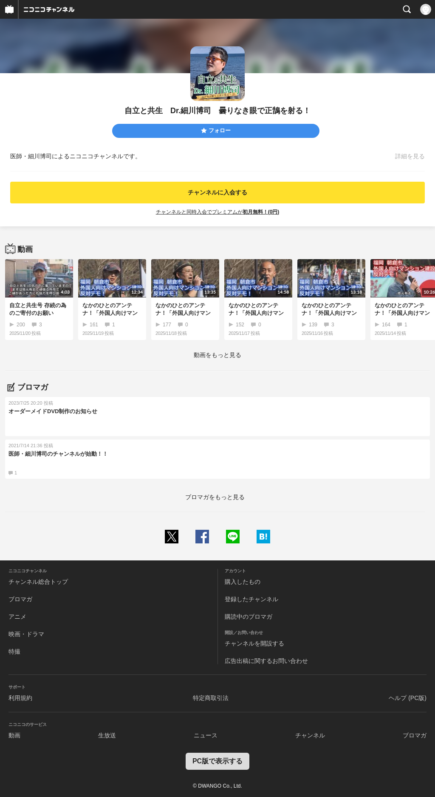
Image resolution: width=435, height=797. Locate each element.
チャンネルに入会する (217, 192)
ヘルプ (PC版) (408, 697)
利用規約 (20, 697)
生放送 (107, 735)
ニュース (206, 735)
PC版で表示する (217, 761)
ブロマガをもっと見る (215, 497)
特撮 (14, 651)
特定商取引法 (211, 697)
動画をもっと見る (217, 354)
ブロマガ (20, 599)
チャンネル (310, 735)
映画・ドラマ (26, 634)
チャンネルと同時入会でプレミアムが (218, 212)
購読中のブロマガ (248, 616)
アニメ (17, 616)
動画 (14, 735)
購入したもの (242, 581)
